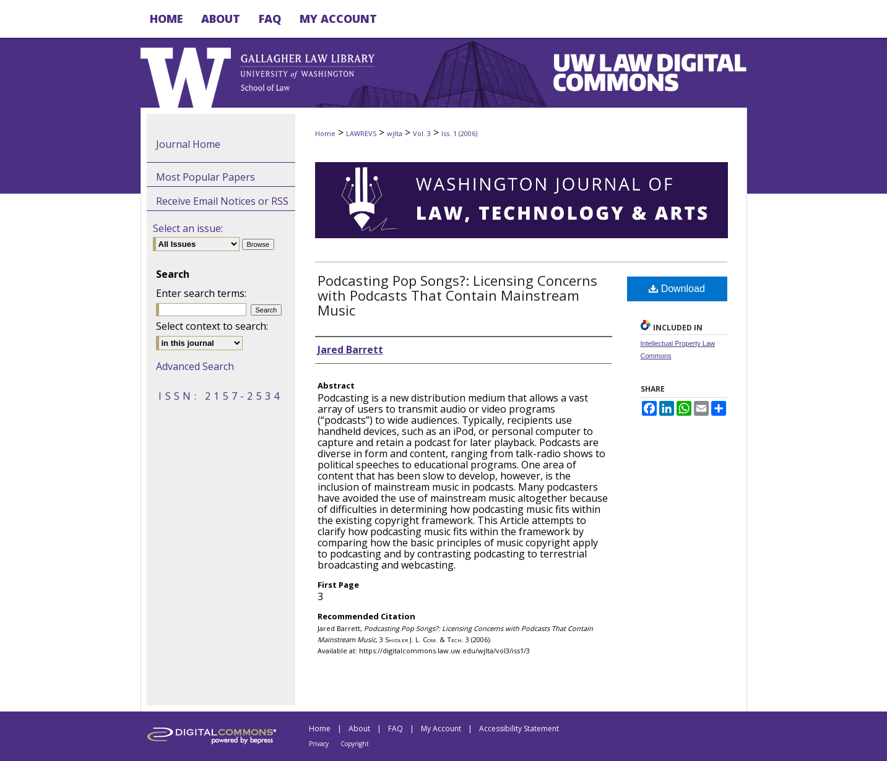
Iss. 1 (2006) (459, 133)
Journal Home (188, 144)
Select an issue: (188, 228)
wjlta (394, 133)
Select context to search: (212, 326)
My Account (441, 728)
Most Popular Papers (205, 177)
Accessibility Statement (519, 728)
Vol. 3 (422, 133)
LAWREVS (361, 133)
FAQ (395, 728)
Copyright (354, 743)
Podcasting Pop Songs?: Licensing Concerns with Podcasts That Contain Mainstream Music (457, 295)
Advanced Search (195, 366)
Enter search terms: (201, 293)
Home (325, 133)
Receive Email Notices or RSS (222, 201)
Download (677, 288)
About (359, 728)
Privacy (319, 743)
